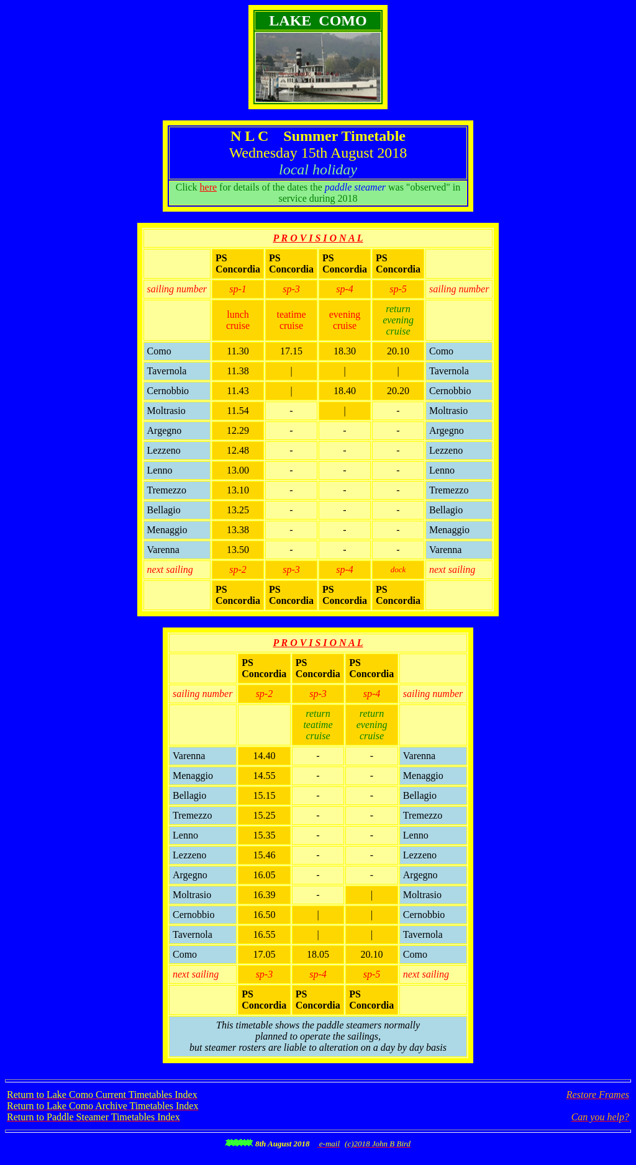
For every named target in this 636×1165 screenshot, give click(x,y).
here (208, 187)
